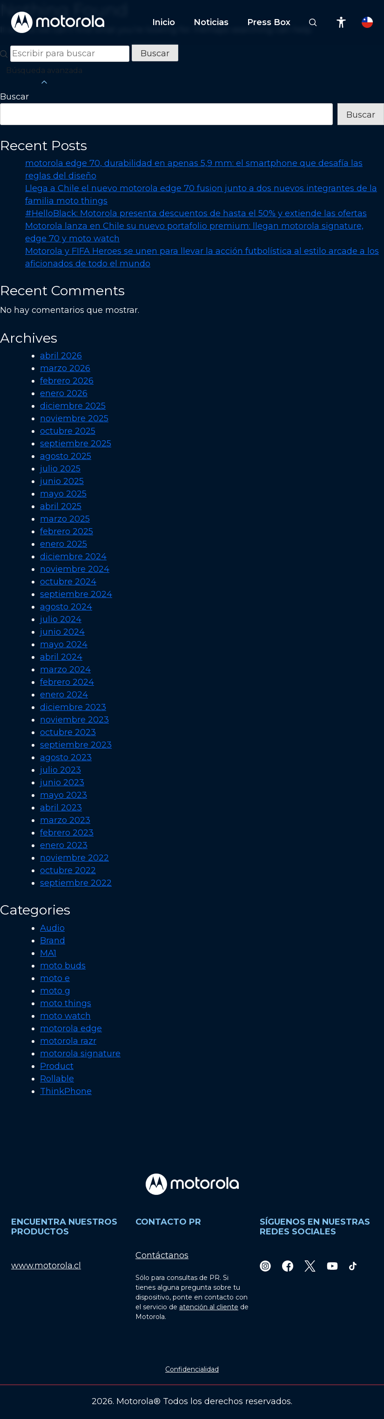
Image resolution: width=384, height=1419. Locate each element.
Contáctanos (162, 1255)
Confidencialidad (192, 1369)
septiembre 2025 (75, 443)
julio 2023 (60, 770)
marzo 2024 (65, 669)
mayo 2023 (63, 795)
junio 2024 (62, 632)
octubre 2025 (67, 431)
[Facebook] (287, 1266)
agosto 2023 (66, 757)
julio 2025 (60, 469)
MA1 (48, 953)
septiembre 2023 (76, 745)
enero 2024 (64, 695)
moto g (55, 991)
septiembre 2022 (76, 883)
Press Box (268, 22)
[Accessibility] (341, 22)
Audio (52, 928)
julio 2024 (60, 619)
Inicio (163, 22)
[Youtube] (332, 1266)
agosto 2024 (66, 607)
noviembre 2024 (74, 569)
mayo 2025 (63, 494)
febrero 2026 (67, 381)
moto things (65, 1003)
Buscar (14, 97)
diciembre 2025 (73, 406)
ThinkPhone (66, 1091)
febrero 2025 (66, 531)
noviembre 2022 (74, 858)
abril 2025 (60, 506)
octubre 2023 (68, 732)
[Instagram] (265, 1266)
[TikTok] (353, 1266)
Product (57, 1066)
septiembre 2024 (76, 594)
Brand (52, 940)
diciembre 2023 (73, 707)
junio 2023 (62, 782)
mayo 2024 (64, 644)
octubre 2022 (68, 870)
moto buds (63, 966)
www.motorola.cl (46, 1265)
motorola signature (80, 1053)
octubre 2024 (68, 582)
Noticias (211, 22)
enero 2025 (63, 544)
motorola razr (68, 1041)
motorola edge (71, 1028)
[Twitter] (310, 1266)
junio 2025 (62, 481)
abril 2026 (61, 356)
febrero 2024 (67, 682)
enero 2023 (64, 845)
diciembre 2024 (73, 556)
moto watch (65, 1016)
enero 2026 (64, 393)
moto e (55, 978)
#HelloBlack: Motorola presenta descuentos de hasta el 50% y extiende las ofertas (196, 213)
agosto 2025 (65, 456)
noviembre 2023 (74, 720)
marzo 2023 (65, 820)
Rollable (57, 1079)
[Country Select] (367, 22)
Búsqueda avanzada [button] (44, 76)
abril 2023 (61, 807)
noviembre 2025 (74, 418)
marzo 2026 (65, 368)
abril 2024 (61, 657)
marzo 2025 (65, 519)
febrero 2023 (67, 833)
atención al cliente (208, 1307)
